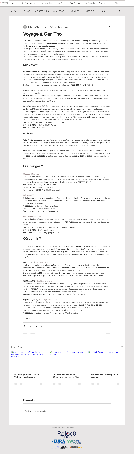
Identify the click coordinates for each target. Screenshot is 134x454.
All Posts (14, 11)
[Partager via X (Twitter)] (30, 326)
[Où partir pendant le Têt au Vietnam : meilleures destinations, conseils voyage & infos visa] (28, 360)
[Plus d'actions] (109, 27)
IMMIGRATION (89, 11)
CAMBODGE (58, 11)
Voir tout (119, 347)
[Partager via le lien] (42, 326)
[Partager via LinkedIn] (36, 326)
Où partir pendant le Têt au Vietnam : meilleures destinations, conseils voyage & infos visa (28, 375)
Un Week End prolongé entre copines (104, 375)
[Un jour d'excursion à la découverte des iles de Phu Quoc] (67, 361)
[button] (75, 3)
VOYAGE (26, 11)
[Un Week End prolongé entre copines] (105, 360)
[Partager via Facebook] (24, 326)
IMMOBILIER (74, 11)
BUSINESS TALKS (42, 11)
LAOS (102, 11)
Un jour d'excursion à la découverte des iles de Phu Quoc (66, 375)
